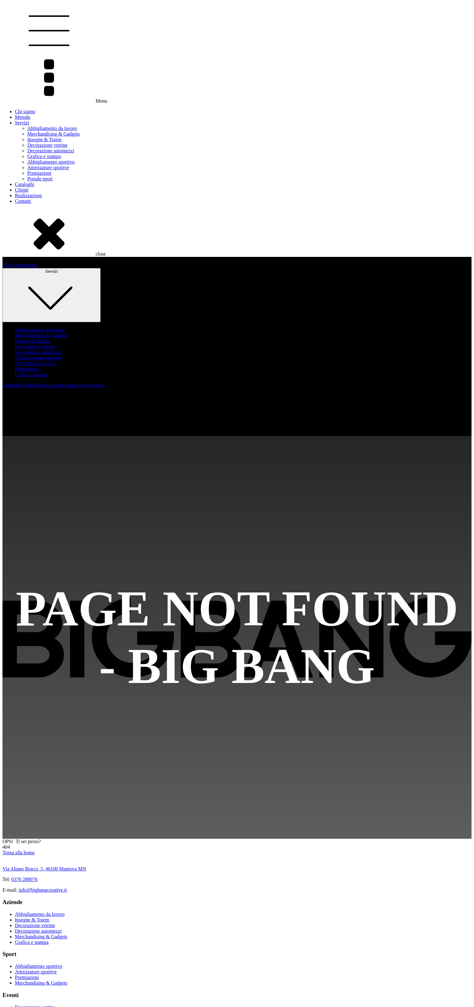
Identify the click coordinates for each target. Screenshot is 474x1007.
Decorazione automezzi (50, 150)
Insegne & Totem (44, 139)
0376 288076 (24, 879)
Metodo (22, 117)
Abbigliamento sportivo (50, 162)
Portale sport (39, 178)
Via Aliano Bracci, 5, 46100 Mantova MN (44, 868)
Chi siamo (25, 111)
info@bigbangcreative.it (43, 890)
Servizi (22, 122)
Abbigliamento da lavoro (52, 128)
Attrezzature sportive (48, 167)
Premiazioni (39, 173)
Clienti (22, 190)
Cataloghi (24, 184)
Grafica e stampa (44, 156)
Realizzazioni (28, 195)
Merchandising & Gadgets (53, 134)
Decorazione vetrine (47, 145)
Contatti (23, 201)
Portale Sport (91, 385)
